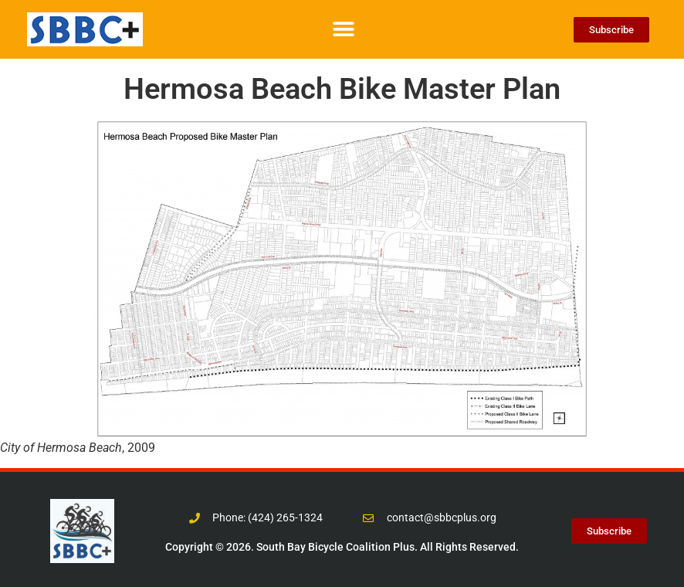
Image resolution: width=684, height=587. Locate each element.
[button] (343, 29)
